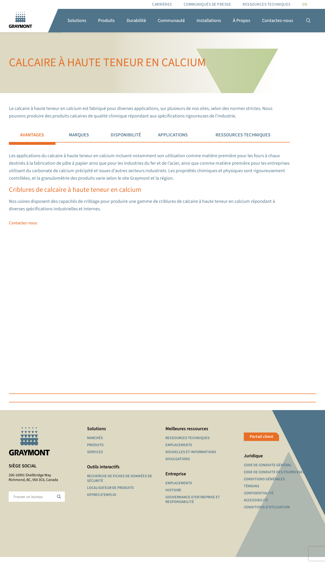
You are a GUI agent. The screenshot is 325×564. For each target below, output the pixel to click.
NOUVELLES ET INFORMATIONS (190, 459)
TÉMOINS (251, 493)
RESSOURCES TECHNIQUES (267, 4)
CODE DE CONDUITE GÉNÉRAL (268, 472)
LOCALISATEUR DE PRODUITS (110, 494)
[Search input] (33, 503)
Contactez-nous (24, 228)
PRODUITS (95, 452)
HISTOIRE (173, 497)
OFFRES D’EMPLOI (101, 501)
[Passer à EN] (304, 4)
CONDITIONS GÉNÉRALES (264, 486)
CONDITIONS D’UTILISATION (267, 514)
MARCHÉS (95, 445)
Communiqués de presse (207, 4)
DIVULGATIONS (177, 466)
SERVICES (95, 459)
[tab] (32, 135)
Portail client (261, 444)
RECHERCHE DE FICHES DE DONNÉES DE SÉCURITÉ (119, 485)
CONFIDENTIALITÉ (259, 500)
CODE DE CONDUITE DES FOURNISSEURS (276, 479)
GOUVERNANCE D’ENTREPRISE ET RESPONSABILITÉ (192, 506)
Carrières (162, 4)
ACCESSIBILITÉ (256, 507)
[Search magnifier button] (59, 503)
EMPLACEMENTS (178, 452)
